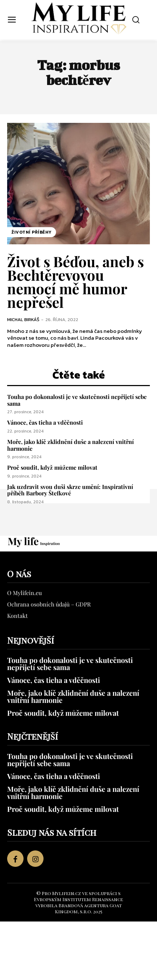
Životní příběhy (31, 232)
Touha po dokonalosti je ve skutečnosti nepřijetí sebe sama (77, 400)
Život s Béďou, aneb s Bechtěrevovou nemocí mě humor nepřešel (75, 281)
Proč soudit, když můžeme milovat (52, 467)
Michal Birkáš (23, 319)
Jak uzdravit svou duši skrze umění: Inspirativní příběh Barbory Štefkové (70, 490)
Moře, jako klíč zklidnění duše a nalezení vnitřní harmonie (70, 445)
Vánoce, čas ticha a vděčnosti (45, 422)
